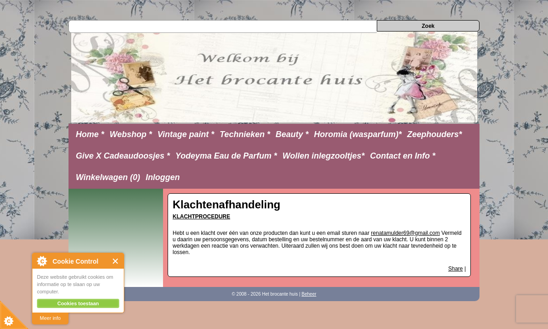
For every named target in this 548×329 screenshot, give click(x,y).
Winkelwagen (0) (108, 177)
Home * (90, 134)
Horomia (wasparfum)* (357, 134)
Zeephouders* (434, 134)
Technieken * (245, 134)
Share (455, 268)
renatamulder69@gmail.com (405, 233)
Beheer (308, 294)
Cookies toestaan (78, 303)
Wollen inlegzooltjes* (324, 155)
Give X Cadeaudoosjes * (123, 155)
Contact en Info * (402, 155)
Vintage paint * (186, 134)
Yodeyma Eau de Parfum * (226, 155)
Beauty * (291, 134)
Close (116, 261)
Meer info (50, 318)
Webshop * (131, 134)
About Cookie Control (41, 261)
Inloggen (163, 177)
